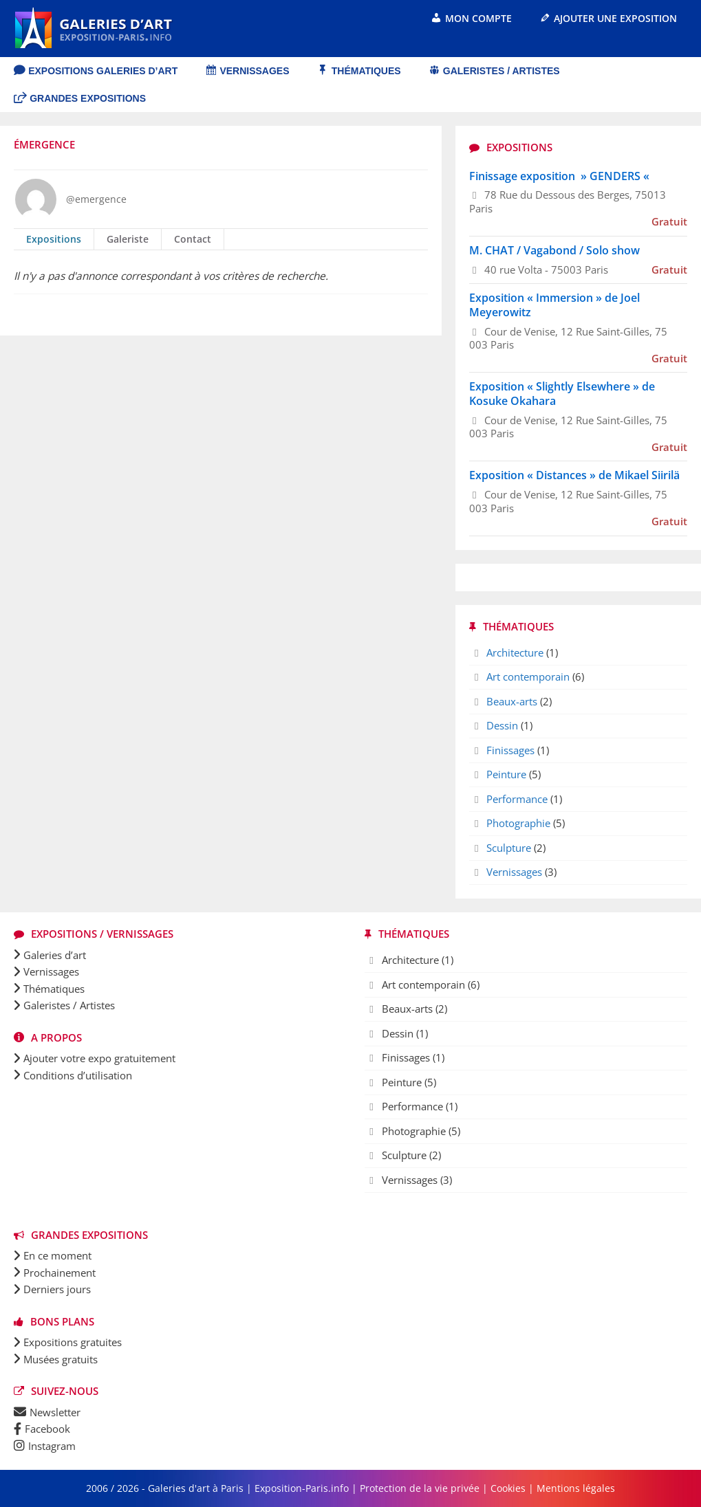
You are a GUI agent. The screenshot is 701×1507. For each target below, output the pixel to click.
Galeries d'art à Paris (197, 1488)
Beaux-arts (511, 701)
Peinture (506, 774)
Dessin (502, 725)
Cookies (508, 1488)
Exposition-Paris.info (302, 1488)
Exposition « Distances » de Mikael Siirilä (574, 475)
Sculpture (508, 848)
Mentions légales (576, 1488)
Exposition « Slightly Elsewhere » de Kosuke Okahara (562, 393)
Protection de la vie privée (419, 1488)
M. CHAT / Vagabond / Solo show (554, 250)
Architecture (514, 652)
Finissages (510, 750)
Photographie (518, 823)
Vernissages (514, 872)
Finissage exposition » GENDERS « (560, 176)
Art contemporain (528, 676)
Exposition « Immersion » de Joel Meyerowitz (554, 305)
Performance (517, 799)
